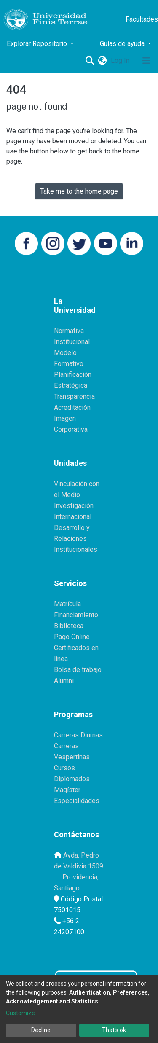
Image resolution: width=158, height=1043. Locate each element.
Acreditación (72, 407)
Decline (41, 1030)
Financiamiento (76, 615)
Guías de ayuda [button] (123, 44)
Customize (20, 1013)
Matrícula (67, 604)
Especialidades (76, 801)
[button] (102, 61)
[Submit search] (89, 60)
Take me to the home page (79, 191)
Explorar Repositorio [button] (38, 44)
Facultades (142, 19)
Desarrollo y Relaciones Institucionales (75, 539)
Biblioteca (68, 626)
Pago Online (72, 637)
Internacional (72, 517)
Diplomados (72, 779)
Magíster (67, 790)
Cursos (64, 768)
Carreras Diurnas (78, 735)
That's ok (114, 1030)
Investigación (74, 506)
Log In (121, 60)
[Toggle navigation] (146, 60)
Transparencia (74, 396)
